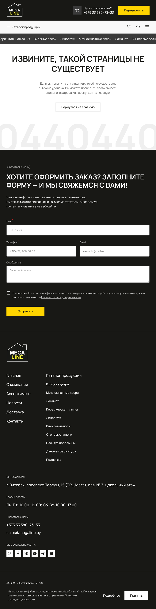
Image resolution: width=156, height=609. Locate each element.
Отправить (25, 311)
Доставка (15, 412)
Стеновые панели (59, 434)
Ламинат (52, 401)
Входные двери (57, 384)
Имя (9, 221)
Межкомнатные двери (62, 393)
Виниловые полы (58, 426)
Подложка (53, 460)
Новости (14, 402)
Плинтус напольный (60, 443)
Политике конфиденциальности (61, 297)
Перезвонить (134, 10)
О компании (17, 384)
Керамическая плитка (62, 409)
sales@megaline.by (23, 532)
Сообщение (13, 262)
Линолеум (53, 418)
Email (83, 242)
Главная (13, 375)
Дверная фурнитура (61, 451)
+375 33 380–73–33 (99, 12)
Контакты (15, 421)
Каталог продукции (26, 27)
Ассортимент (18, 393)
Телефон (12, 242)
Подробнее (111, 595)
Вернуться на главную (78, 107)
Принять (136, 595)
